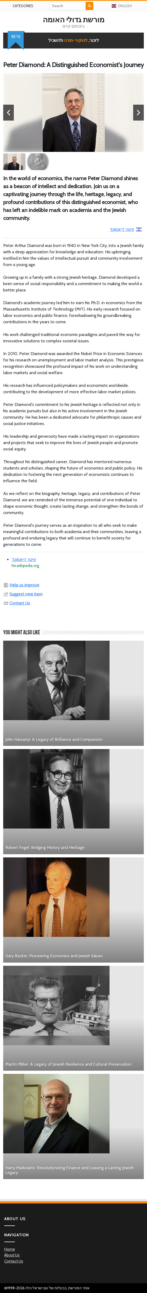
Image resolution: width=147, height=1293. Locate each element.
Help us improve (21, 584)
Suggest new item (23, 593)
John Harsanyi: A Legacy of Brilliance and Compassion (54, 739)
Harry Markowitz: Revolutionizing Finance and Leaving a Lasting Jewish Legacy (69, 1170)
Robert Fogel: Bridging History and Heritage (45, 847)
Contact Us (16, 602)
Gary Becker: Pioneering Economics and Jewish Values (54, 955)
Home (9, 1249)
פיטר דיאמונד (126, 229)
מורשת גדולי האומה (73, 20)
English (122, 6)
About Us (12, 1255)
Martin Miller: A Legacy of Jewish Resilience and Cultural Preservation (68, 1064)
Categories (23, 6)
